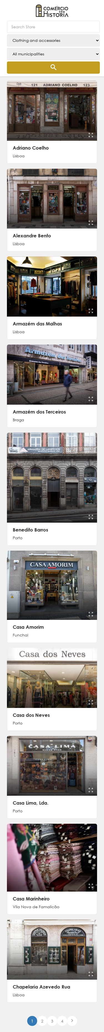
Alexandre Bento (32, 235)
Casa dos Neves (31, 715)
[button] (94, 8)
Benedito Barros (30, 529)
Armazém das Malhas (37, 323)
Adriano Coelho (31, 147)
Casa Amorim (28, 626)
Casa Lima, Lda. (31, 802)
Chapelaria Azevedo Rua (41, 986)
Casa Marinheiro (31, 898)
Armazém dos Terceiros (39, 411)
